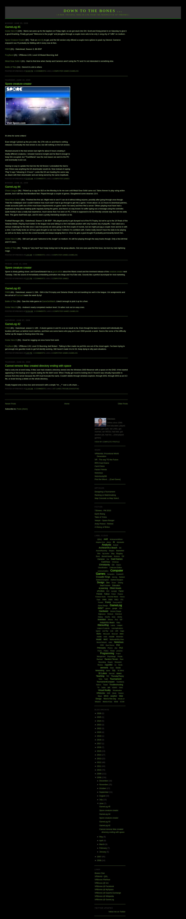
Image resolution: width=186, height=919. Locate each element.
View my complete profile (107, 442)
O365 (102, 645)
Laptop (113, 625)
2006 (99, 860)
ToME (106, 679)
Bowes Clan (100, 873)
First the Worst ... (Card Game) (107, 479)
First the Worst (113, 597)
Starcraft (112, 673)
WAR (108, 693)
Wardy (114, 693)
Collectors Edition (115, 567)
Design (100, 582)
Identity (119, 617)
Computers (110, 574)
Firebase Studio (100, 597)
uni (109, 687)
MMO (122, 634)
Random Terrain (111, 659)
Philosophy (101, 648)
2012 (99, 762)
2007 (99, 857)
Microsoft (106, 634)
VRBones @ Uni (101, 883)
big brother (105, 553)
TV (98, 687)
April (101, 840)
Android (115, 545)
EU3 (108, 591)
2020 (99, 732)
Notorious (99, 473)
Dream (114, 583)
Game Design (103, 605)
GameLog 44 (12, 186)
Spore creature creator (18, 83)
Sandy (120, 665)
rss (115, 665)
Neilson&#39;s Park (117, 639)
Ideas (113, 617)
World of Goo (107, 702)
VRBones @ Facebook (104, 886)
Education (116, 585)
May (101, 837)
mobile (99, 636)
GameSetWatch (48, 301)
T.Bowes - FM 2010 (103, 510)
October (103, 788)
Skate (112, 668)
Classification (103, 567)
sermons (104, 667)
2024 (99, 721)
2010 (99, 770)
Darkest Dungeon (117, 580)
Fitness (122, 597)
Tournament (115, 679)
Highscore (101, 614)
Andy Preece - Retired (104, 524)
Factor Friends (101, 469)
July (101, 800)
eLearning (103, 588)
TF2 (107, 676)
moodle (111, 636)
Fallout (106, 594)
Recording (102, 662)
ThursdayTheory (117, 676)
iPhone (110, 619)
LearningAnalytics (117, 628)
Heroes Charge (115, 611)
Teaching (100, 676)
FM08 (7, 49)
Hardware (103, 611)
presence (119, 651)
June (101, 803)
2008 (99, 777)
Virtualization (117, 690)
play (116, 648)
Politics (106, 651)
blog (112, 553)
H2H (120, 608)
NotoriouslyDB (101, 476)
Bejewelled (120, 550)
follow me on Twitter (117, 912)
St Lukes (57, 389)
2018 (99, 740)
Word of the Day (109, 699)
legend (98, 631)
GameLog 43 (12, 288)
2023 (99, 725)
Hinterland (118, 614)
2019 (99, 736)
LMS (116, 631)
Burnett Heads (107, 556)
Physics (110, 648)
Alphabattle (120, 542)
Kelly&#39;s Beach (107, 623)
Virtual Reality (104, 690)
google (114, 608)
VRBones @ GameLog (104, 899)
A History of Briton (102, 527)
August (102, 796)
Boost (98, 556)
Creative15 (119, 574)
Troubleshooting (70, 389)
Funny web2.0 (117, 602)
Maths (98, 634)
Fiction (113, 594)
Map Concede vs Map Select (107, 498)
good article (57, 272)
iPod (116, 619)
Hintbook (110, 614)
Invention (102, 619)
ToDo (100, 679)
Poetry (100, 651)
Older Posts (123, 404)
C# (123, 556)
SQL (114, 670)
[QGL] (100, 539)
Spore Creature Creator (15, 40)
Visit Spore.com (16, 122)
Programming (107, 653)
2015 (99, 751)
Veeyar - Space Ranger (104, 520)
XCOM (122, 702)
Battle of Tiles (10, 67)
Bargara (111, 550)
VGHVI (114, 687)
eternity (40, 40)
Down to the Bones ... (93, 11)
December (104, 781)
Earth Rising (100, 514)
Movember (119, 636)
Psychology (111, 656)
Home (66, 404)
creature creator (116, 272)
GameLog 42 (12, 324)
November (104, 784)
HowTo (107, 617)
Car (108, 559)
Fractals (100, 602)
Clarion (118, 565)
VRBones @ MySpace (104, 889)
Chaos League (11, 190)
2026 (99, 713)
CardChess (105, 562)
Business (117, 556)
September (104, 792)
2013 (99, 758)
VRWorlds (100, 693)
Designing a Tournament (105, 492)
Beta (99, 553)
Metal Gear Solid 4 (13, 61)
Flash (98, 599)
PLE (121, 648)
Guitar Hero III (11, 31)
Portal (112, 651)
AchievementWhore (116, 539)
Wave (100, 696)
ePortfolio (100, 591)
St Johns (121, 670)
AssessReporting (101, 550)
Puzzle (120, 656)
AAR (106, 539)
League (119, 625)
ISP (121, 619)
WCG (106, 696)
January (103, 852)
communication (103, 571)
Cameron (101, 559)
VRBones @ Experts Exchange (108, 893)
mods (105, 636)
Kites (118, 622)
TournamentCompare (106, 682)
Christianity (104, 564)
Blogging (119, 553)
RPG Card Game (102, 463)
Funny (108, 602)
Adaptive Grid (100, 542)
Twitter (103, 687)
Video (121, 687)
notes (110, 642)
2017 (99, 743)
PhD (118, 645)
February (103, 848)
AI (114, 542)
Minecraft (115, 634)
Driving (120, 583)
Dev (108, 582)
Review (100, 665)
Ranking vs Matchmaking (105, 495)
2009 (99, 774)
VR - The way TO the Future (106, 460)
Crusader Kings (103, 577)
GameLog (74, 71)
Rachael (19, 295)
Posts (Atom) (22, 409)
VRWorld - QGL (101, 876)
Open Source (110, 645)
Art (120, 548)
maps (122, 631)
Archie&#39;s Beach (108, 548)
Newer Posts (10, 404)
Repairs (110, 662)
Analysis (106, 544)
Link (111, 631)
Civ (113, 565)
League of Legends (103, 628)
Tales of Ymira (101, 517)
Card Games (116, 559)
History (100, 617)
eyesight (114, 591)
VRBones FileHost (102, 880)
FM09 (110, 599)
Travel (105, 685)
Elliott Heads (115, 588)
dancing (114, 577)
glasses (107, 608)
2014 (99, 755)
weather (113, 696)
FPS (121, 599)
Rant (121, 659)
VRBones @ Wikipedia (104, 896)
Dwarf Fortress (105, 585)
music (99, 639)
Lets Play (105, 631)
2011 (99, 766)
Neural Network (102, 642)
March (102, 844)
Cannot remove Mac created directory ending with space (38, 365)
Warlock (121, 693)
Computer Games (61, 71)
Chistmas (115, 562)
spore (108, 670)
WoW (116, 702)
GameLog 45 (12, 27)
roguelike (108, 665)
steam (118, 673)
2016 (99, 747)
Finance (120, 594)
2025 (99, 717)
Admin (109, 542)
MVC (106, 639)
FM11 (116, 599)
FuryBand (9, 55)
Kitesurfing (103, 625)
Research (118, 662)
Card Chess (100, 466)
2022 (99, 728)
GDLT (101, 608)
